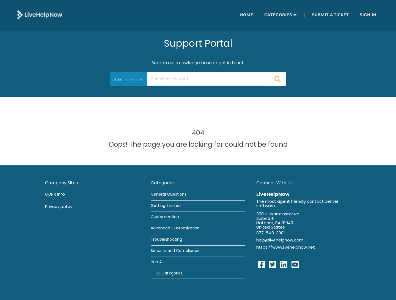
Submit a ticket (330, 15)
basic (117, 79)
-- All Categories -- (169, 273)
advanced (135, 79)
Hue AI (157, 262)
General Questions (168, 194)
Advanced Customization (175, 228)
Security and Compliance (175, 250)
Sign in (368, 15)
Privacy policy (58, 206)
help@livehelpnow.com (279, 240)
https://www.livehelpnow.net (285, 247)
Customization (165, 217)
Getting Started (166, 205)
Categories (278, 15)
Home (246, 15)
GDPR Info (55, 194)
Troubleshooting (166, 239)
